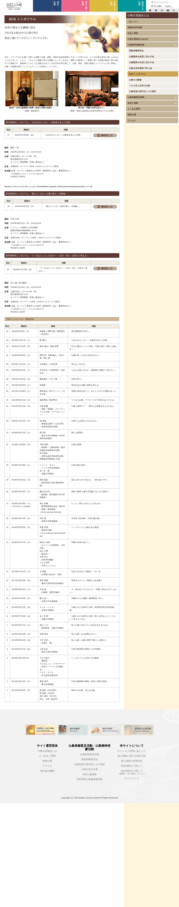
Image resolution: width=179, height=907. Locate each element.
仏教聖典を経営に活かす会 (141, 56)
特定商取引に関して (131, 766)
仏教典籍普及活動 (89, 754)
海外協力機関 (47, 771)
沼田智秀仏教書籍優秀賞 (89, 779)
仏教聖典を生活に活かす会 (141, 62)
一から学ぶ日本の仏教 (139, 85)
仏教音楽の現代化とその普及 (142, 91)
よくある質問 (134, 109)
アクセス (132, 120)
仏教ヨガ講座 (135, 80)
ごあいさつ (133, 21)
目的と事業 (133, 33)
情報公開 (132, 114)
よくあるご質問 (47, 756)
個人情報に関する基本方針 (131, 756)
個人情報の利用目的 (131, 761)
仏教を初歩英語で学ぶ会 (140, 68)
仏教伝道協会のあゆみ (138, 39)
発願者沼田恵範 (135, 27)
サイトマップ (132, 778)
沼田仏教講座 (89, 774)
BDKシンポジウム (137, 74)
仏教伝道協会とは (47, 751)
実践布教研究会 (136, 50)
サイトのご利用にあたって (131, 751)
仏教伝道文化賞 (89, 769)
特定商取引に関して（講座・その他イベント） (131, 772)
